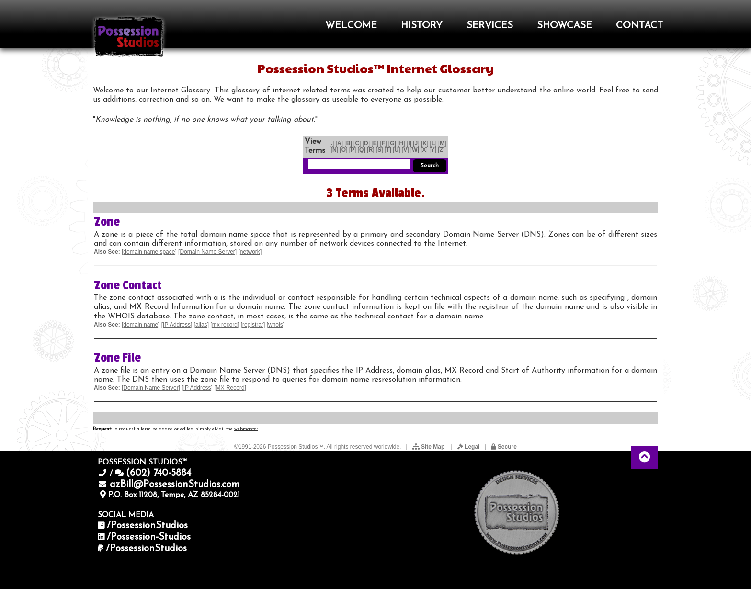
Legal (468, 446)
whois (275, 324)
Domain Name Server (207, 252)
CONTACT (639, 26)
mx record (225, 324)
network (250, 252)
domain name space (149, 252)
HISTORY (422, 26)
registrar (252, 324)
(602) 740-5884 (158, 473)
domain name (140, 324)
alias (201, 324)
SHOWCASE (564, 26)
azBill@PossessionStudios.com (175, 484)
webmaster (246, 428)
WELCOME (351, 26)
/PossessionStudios (147, 526)
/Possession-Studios (149, 537)
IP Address (177, 324)
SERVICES (490, 26)
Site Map (429, 446)
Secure (504, 446)
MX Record (230, 388)
